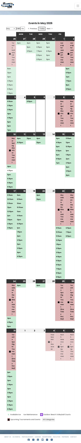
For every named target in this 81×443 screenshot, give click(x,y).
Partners (65, 437)
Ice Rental (16, 437)
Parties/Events (27, 437)
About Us (7, 437)
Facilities (56, 437)
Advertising (47, 437)
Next (50, 28)
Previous (32, 28)
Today (42, 28)
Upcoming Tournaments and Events (23, 419)
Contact (73, 437)
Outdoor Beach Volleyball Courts (55, 414)
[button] (78, 6)
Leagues (38, 437)
